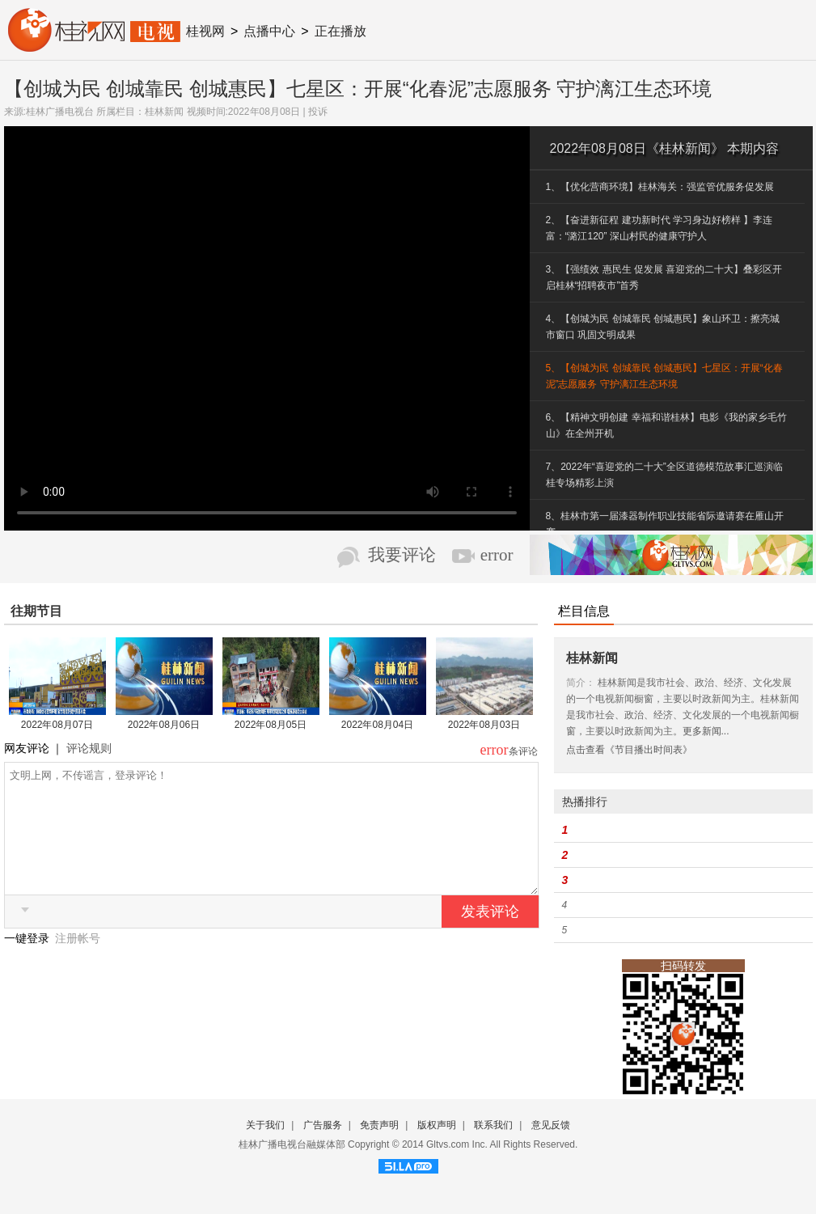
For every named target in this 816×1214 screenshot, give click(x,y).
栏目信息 (584, 611)
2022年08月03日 (484, 724)
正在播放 (340, 31)
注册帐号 (77, 962)
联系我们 (493, 1125)
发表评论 (490, 936)
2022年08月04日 (377, 724)
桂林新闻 (164, 111)
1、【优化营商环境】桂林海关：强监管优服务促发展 (660, 186)
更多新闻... (706, 731)
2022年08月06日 (164, 724)
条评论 (523, 751)
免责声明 (379, 1125)
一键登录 (28, 962)
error (497, 555)
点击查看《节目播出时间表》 (629, 749)
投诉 (318, 111)
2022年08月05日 (271, 724)
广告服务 (322, 1125)
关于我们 (265, 1125)
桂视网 (205, 31)
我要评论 (402, 555)
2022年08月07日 (57, 724)
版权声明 (436, 1125)
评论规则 (89, 748)
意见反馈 (550, 1125)
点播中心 (269, 31)
